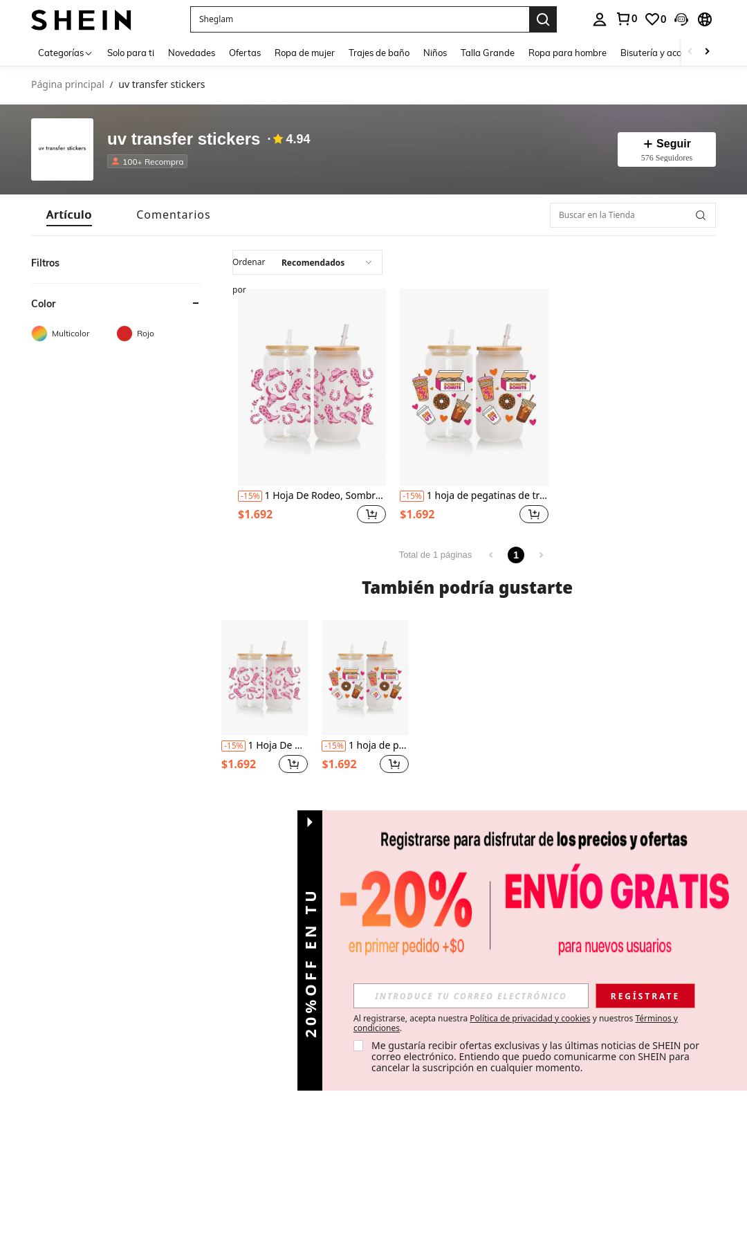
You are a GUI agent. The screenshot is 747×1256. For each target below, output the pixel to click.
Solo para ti (130, 52)
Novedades (191, 52)
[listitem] (311, 408)
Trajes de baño (379, 52)
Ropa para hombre (567, 52)
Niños (435, 52)
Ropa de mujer (305, 52)
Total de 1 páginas (435, 554)
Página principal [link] (67, 85)
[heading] (116, 318)
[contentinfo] (250, 496)
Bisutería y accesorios (664, 52)
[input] (307, 262)
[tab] (69, 215)
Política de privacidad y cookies (530, 1018)
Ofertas (245, 52)
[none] (62, 149)
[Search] (543, 19)
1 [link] (516, 555)
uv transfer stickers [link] (161, 85)
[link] (655, 19)
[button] (371, 514)
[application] (307, 262)
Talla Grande (488, 52)
